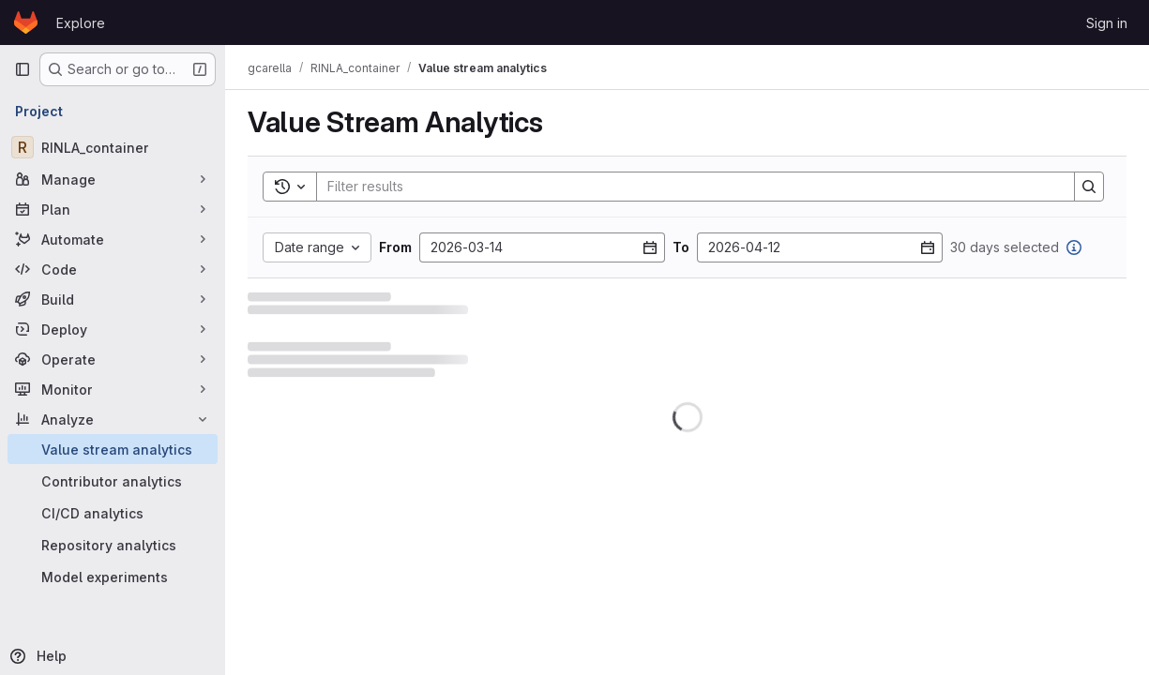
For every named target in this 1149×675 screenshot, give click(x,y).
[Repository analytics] (113, 545)
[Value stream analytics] (113, 449)
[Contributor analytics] (113, 481)
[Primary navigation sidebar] (23, 69)
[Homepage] (25, 23)
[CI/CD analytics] (113, 513)
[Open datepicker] (650, 247)
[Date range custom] (317, 247)
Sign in (1106, 23)
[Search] (686, 186)
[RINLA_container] (113, 147)
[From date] (542, 247)
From (395, 247)
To (681, 247)
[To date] (820, 247)
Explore (80, 23)
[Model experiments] (113, 577)
